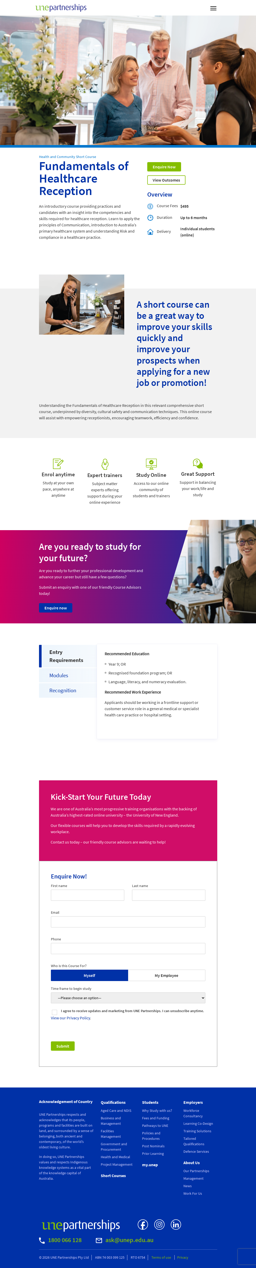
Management (193, 1178)
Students (150, 1102)
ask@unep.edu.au (124, 1240)
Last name (140, 885)
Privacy (182, 1257)
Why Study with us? (157, 1110)
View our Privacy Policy (70, 1017)
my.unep (150, 1164)
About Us (191, 1162)
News (187, 1186)
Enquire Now (164, 166)
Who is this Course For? (69, 965)
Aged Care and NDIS (116, 1110)
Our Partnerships (196, 1171)
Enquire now (55, 607)
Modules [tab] (58, 675)
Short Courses (113, 1175)
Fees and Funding (155, 1118)
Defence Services (196, 1151)
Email (55, 912)
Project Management (117, 1164)
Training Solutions (197, 1131)
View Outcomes (166, 180)
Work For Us (192, 1193)
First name (59, 885)
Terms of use (161, 1257)
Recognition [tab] (62, 690)
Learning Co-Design (198, 1123)
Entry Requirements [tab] (66, 656)
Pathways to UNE (155, 1125)
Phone (56, 939)
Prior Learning (153, 1153)
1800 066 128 (60, 1240)
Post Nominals (153, 1146)
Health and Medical (115, 1157)
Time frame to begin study (71, 988)
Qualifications (113, 1102)
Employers (193, 1102)
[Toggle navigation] (213, 8)
